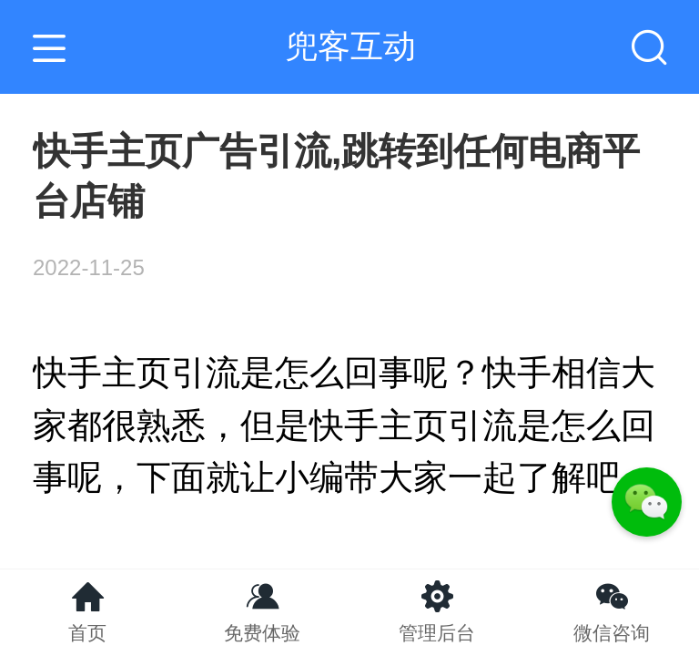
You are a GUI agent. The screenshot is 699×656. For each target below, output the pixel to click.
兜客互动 (350, 46)
